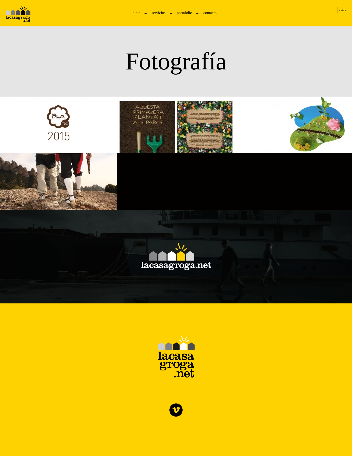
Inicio (136, 13)
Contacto (210, 13)
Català (343, 10)
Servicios (158, 13)
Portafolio (184, 13)
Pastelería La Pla (18, 13)
